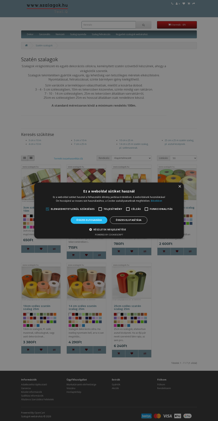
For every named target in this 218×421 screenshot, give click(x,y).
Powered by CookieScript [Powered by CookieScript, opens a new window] (109, 234)
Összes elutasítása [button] (128, 220)
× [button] (179, 186)
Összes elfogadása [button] (89, 220)
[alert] (109, 210)
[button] (109, 229)
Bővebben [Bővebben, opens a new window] (156, 200)
